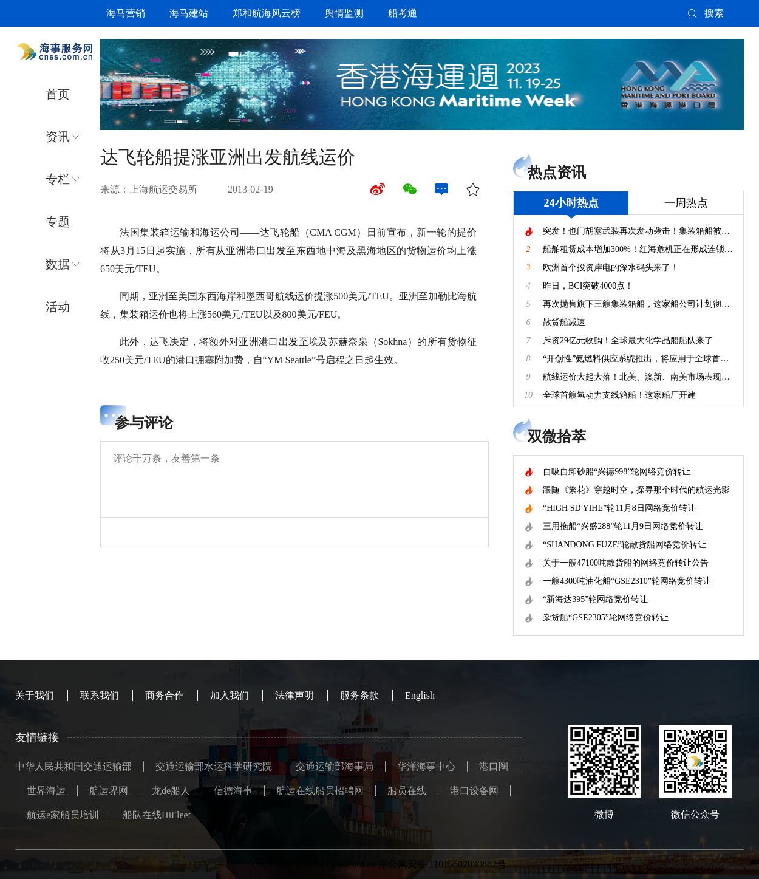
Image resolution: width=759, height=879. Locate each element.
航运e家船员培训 (63, 815)
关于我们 (34, 695)
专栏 (58, 179)
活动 (58, 306)
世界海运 (46, 790)
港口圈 (493, 766)
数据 (58, 264)
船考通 (402, 13)
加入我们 (229, 695)
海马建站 (188, 13)
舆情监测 (344, 13)
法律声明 (294, 695)
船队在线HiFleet (157, 815)
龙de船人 (171, 790)
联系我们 (99, 695)
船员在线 (406, 790)
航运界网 (108, 790)
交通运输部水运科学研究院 (213, 766)
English (420, 695)
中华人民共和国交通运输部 (73, 766)
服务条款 (359, 695)
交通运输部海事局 (334, 766)
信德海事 (233, 790)
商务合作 (164, 695)
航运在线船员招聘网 (320, 790)
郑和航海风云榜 (267, 13)
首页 (58, 94)
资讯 (58, 136)
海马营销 (125, 13)
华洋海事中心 (426, 766)
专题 (58, 221)
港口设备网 (474, 790)
